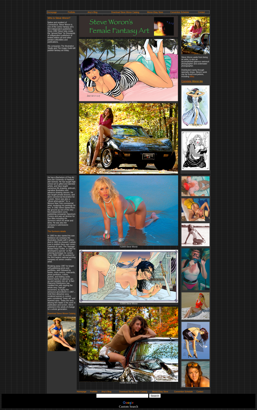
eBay (192, 76)
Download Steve (118, 12)
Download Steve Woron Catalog (62, 313)
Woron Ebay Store (155, 12)
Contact (201, 12)
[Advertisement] (59, 112)
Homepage (52, 12)
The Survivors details (57, 231)
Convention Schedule (179, 12)
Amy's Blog (93, 12)
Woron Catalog (132, 12)
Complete (186, 81)
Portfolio (71, 12)
